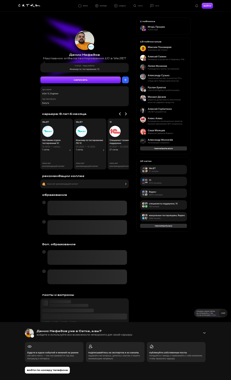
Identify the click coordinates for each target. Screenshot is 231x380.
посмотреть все (163, 225)
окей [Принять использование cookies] (223, 313)
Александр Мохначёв (160, 139)
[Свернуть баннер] (204, 333)
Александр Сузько (159, 75)
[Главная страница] (29, 6)
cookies (213, 315)
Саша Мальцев (156, 130)
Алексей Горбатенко (160, 108)
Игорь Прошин (156, 26)
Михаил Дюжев (157, 96)
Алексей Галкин (157, 56)
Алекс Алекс (155, 118)
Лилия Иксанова (157, 65)
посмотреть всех (163, 148)
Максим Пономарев (159, 47)
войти (207, 5)
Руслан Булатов (157, 87)
